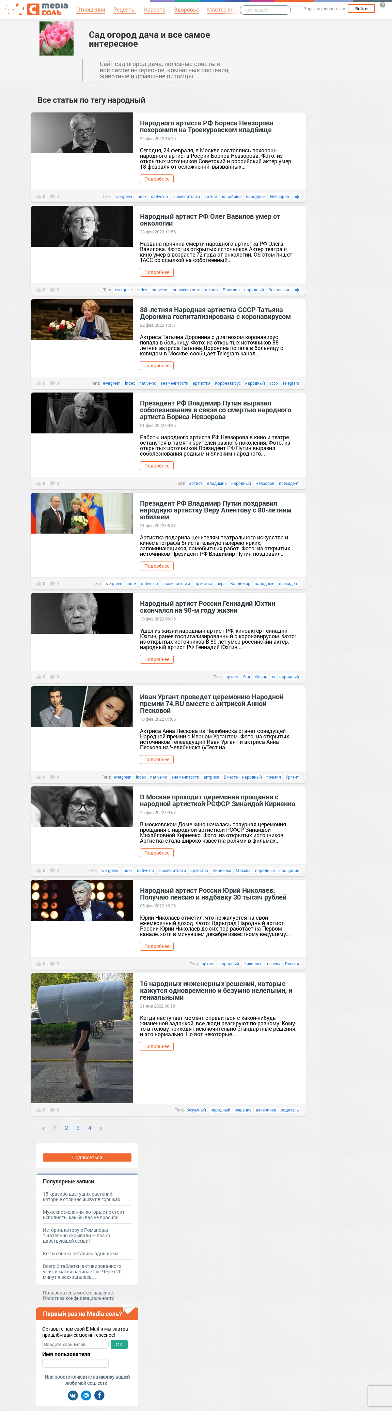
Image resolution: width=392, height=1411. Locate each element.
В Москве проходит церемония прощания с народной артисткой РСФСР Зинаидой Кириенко (217, 800)
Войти (361, 8)
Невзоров (279, 196)
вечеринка (266, 1110)
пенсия (274, 963)
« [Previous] (43, 1127)
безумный (196, 1110)
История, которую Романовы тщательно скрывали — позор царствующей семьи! (76, 1235)
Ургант (292, 777)
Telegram (290, 383)
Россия (292, 963)
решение (243, 1110)
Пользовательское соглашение (78, 1292)
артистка (201, 383)
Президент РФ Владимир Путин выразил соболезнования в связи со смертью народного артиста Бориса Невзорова (215, 409)
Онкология (278, 289)
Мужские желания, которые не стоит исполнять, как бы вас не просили (84, 1215)
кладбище (231, 196)
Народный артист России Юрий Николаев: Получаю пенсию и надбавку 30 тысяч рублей (213, 893)
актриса (211, 777)
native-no (159, 196)
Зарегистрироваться (324, 8)
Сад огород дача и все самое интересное (149, 39)
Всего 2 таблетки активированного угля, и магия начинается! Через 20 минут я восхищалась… (82, 1271)
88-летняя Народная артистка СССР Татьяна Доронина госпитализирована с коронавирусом (215, 313)
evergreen (123, 196)
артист (211, 196)
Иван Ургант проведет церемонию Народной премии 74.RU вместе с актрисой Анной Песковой (211, 703)
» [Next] (101, 1127)
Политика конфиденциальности (78, 1298)
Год (246, 676)
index (141, 196)
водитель (290, 1110)
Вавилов (231, 289)
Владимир (217, 483)
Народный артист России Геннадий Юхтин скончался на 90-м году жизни (207, 606)
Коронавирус (228, 383)
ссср (273, 383)
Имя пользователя (66, 1354)
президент (289, 483)
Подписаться (87, 1157)
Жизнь (260, 676)
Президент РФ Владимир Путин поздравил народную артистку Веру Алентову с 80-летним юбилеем (216, 510)
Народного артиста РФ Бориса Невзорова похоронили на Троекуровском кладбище (206, 126)
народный (256, 196)
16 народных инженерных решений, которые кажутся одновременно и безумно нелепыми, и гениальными (216, 990)
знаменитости (186, 196)
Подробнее (156, 178)
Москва (243, 870)
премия (273, 777)
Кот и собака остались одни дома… (83, 1253)
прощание (289, 870)
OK (119, 1344)
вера (221, 583)
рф (296, 196)
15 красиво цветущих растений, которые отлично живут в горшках (81, 1196)
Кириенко (222, 870)
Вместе (231, 777)
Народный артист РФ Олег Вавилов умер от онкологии (210, 219)
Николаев (253, 963)
